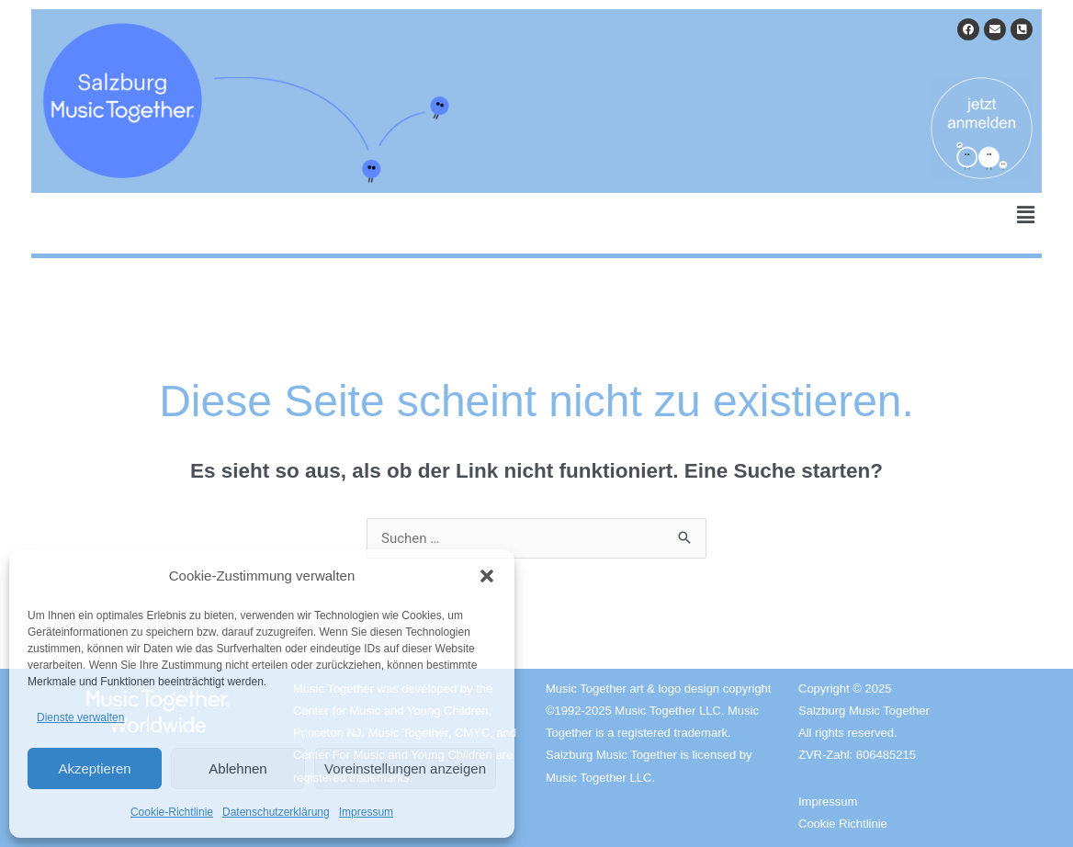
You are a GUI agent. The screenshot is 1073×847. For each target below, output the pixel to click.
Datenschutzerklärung (276, 812)
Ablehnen (237, 768)
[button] (487, 576)
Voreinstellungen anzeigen (405, 768)
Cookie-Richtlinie (171, 812)
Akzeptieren (94, 768)
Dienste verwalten (80, 717)
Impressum (366, 812)
